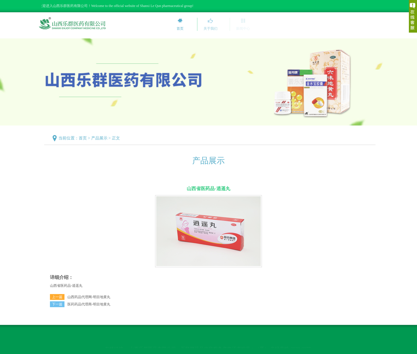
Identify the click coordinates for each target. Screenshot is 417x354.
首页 (84, 138)
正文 (117, 138)
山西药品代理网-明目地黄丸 (88, 299)
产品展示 (101, 138)
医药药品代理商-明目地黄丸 (88, 306)
